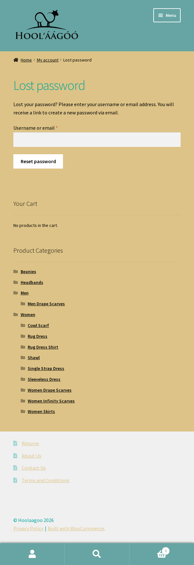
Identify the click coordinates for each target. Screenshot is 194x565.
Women (28, 314)
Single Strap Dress (46, 368)
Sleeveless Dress (44, 379)
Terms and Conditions (45, 480)
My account (48, 60)
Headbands (32, 282)
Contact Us (34, 468)
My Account (32, 554)
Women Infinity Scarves (51, 401)
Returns (30, 443)
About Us (31, 456)
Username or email (35, 128)
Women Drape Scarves (50, 390)
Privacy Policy (28, 528)
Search (97, 554)
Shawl (34, 357)
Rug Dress (37, 336)
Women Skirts (41, 411)
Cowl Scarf (38, 325)
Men (25, 293)
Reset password (38, 161)
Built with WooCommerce (76, 528)
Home (26, 60)
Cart (149, 549)
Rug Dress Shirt (43, 347)
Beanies (28, 271)
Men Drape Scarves (46, 304)
